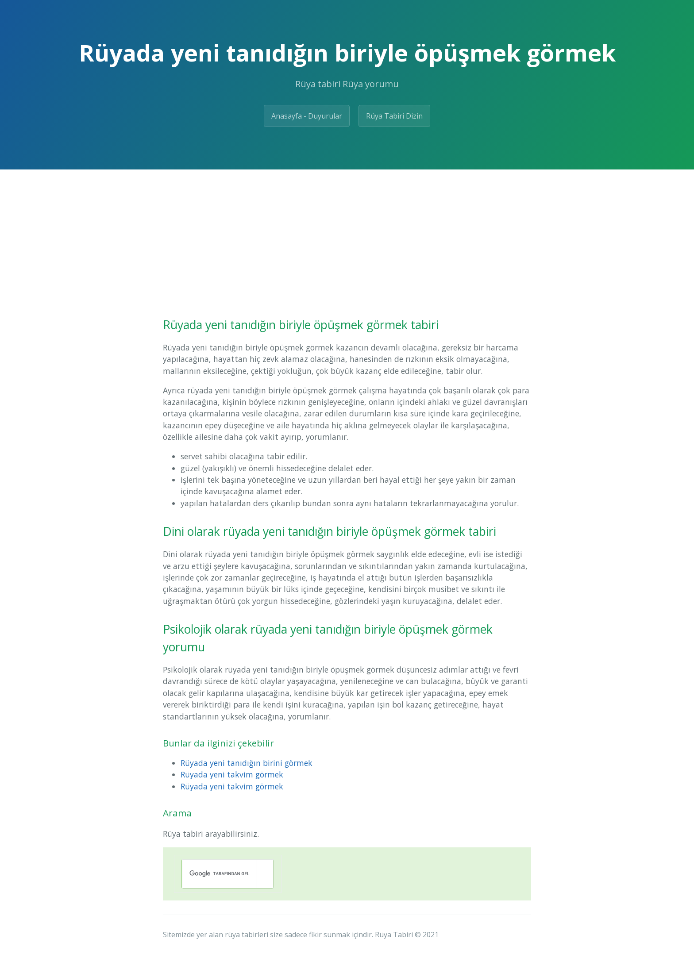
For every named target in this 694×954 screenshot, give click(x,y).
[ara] (219, 874)
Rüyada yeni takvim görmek (232, 774)
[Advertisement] (347, 236)
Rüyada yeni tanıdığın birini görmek (246, 763)
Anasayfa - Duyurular (306, 116)
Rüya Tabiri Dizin (394, 116)
